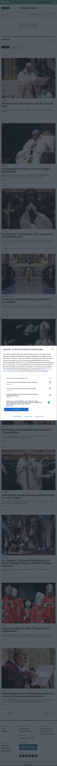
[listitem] (28, 378)
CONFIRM (16, 409)
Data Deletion (17, 416)
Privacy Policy (39, 416)
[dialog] (28, 383)
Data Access (28, 416)
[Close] (53, 349)
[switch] (49, 382)
